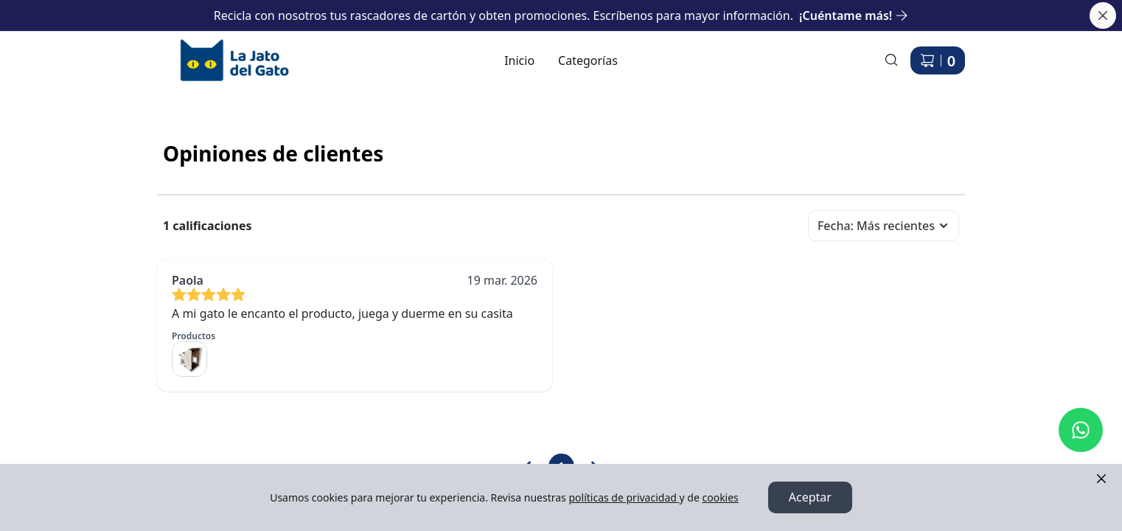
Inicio (519, 60)
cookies (720, 497)
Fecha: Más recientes (883, 226)
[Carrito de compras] (937, 60)
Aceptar (810, 498)
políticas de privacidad (623, 497)
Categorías (588, 60)
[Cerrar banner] (1103, 15)
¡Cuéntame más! (853, 15)
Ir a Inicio (183, 45)
